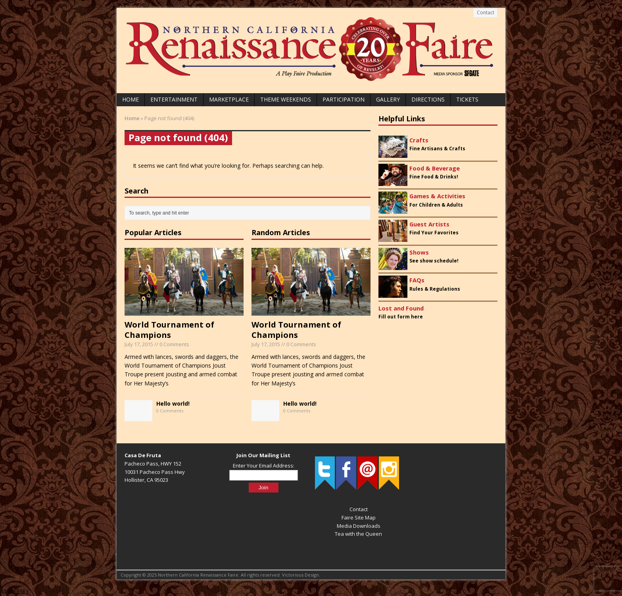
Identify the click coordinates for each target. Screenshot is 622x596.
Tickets (467, 99)
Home (130, 99)
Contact (485, 12)
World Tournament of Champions (169, 329)
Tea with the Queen (358, 533)
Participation (344, 99)
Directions (428, 99)
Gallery (388, 99)
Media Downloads (358, 525)
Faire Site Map (359, 517)
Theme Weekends (285, 99)
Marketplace (229, 99)
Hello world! (173, 403)
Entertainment (174, 99)
